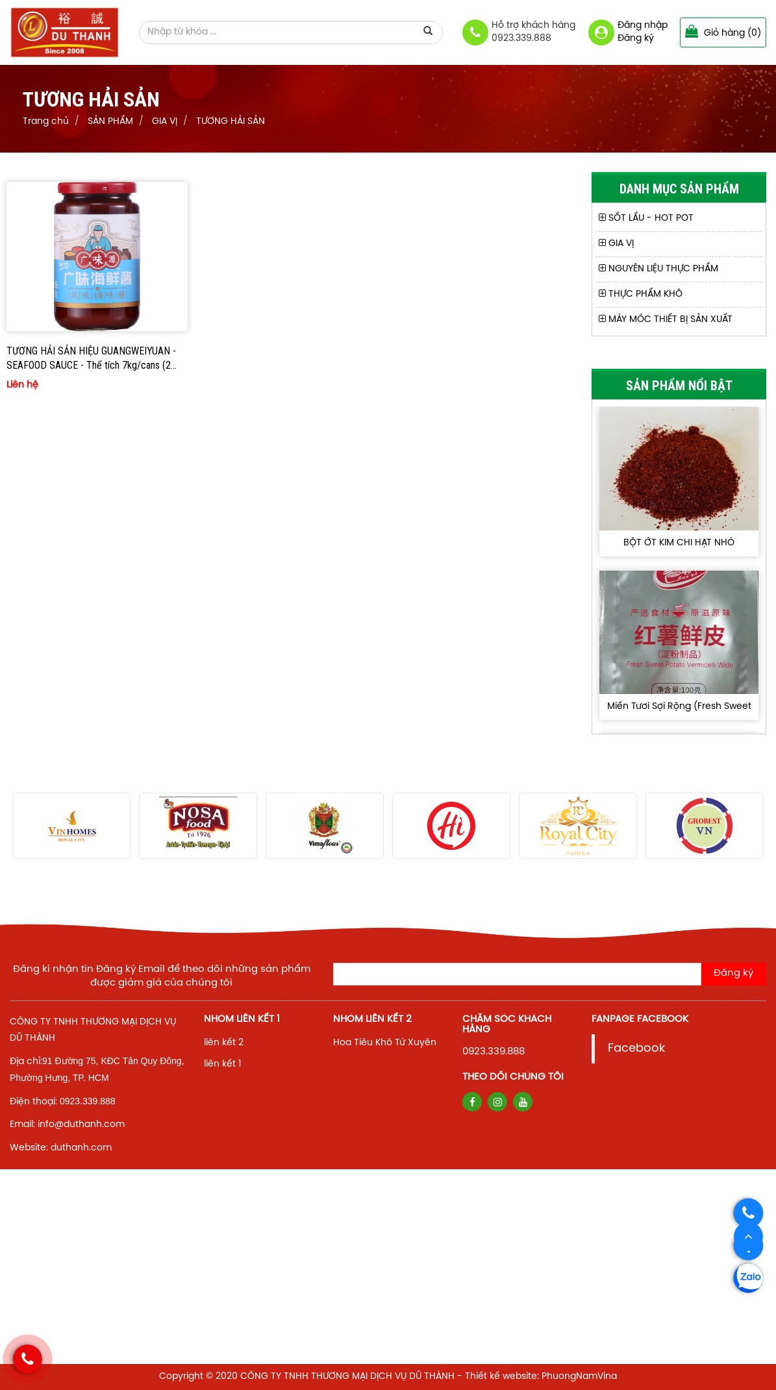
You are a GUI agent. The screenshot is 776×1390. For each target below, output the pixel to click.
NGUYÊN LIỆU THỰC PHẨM (658, 269)
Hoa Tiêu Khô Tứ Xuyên (384, 1043)
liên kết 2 (224, 1043)
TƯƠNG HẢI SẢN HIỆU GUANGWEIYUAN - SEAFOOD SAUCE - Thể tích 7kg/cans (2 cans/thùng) (91, 359)
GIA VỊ (616, 244)
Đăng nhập (643, 26)
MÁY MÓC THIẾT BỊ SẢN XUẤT (665, 320)
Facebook (636, 1048)
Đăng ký (636, 38)
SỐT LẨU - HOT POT (646, 218)
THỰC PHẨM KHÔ (640, 294)
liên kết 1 (222, 1064)
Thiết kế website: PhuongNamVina (541, 1377)
